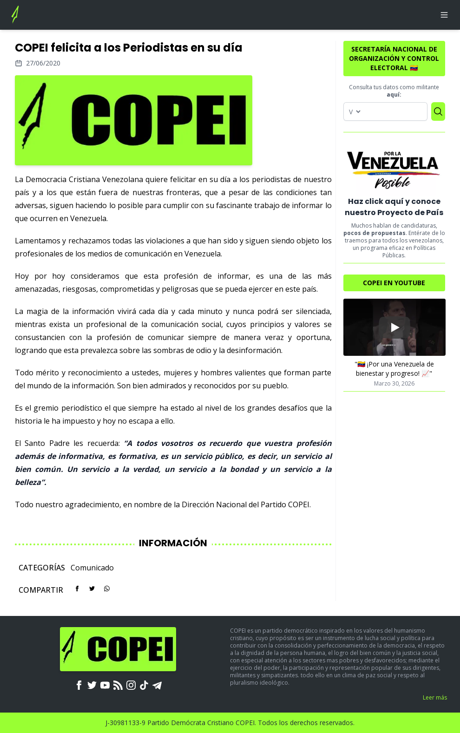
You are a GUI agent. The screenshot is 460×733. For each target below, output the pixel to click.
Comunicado (92, 568)
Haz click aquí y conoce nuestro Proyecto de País (394, 207)
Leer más (435, 697)
